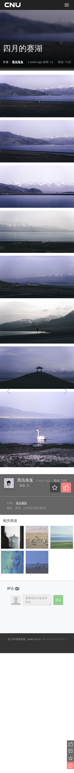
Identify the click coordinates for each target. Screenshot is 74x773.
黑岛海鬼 (25, 480)
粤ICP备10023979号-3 (54, 639)
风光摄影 (21, 503)
